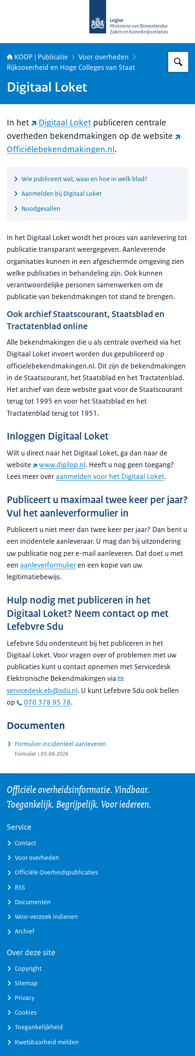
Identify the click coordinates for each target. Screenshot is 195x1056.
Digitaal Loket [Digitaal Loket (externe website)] (61, 122)
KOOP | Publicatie (37, 56)
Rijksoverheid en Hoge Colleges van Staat (71, 67)
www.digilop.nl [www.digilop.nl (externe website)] (59, 464)
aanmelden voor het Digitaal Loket (110, 476)
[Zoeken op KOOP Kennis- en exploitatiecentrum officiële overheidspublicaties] (178, 62)
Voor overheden (103, 56)
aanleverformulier (48, 565)
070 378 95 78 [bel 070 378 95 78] (44, 702)
